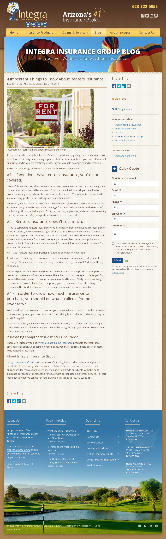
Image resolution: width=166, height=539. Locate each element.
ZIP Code (118, 213)
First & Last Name (124, 178)
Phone (117, 201)
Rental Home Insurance (128, 124)
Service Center (103, 442)
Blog (100, 32)
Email (116, 190)
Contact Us (103, 436)
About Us (103, 431)
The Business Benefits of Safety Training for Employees (63, 462)
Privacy (57, 525)
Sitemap (10, 467)
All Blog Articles (122, 109)
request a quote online (18, 449)
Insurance (41, 32)
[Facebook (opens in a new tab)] (142, 15)
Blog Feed (119, 98)
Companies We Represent (103, 459)
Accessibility (85, 525)
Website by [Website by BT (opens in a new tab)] (14, 529)
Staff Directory (103, 465)
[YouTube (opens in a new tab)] (156, 15)
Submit (117, 260)
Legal (97, 525)
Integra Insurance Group (20, 362)
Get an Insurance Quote (103, 453)
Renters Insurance (125, 128)
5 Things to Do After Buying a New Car (63, 450)
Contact (148, 32)
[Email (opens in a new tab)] (24, 401)
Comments (118, 225)
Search (47, 525)
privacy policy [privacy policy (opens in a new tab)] (118, 272)
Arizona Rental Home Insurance (55, 342)
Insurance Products (103, 448)
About (121, 32)
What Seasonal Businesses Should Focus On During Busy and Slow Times (63, 436)
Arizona (119, 132)
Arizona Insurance (125, 140)
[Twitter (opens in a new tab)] (147, 15)
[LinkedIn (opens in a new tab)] (151, 15)
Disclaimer (70, 525)
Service (75, 32)
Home (14, 32)
